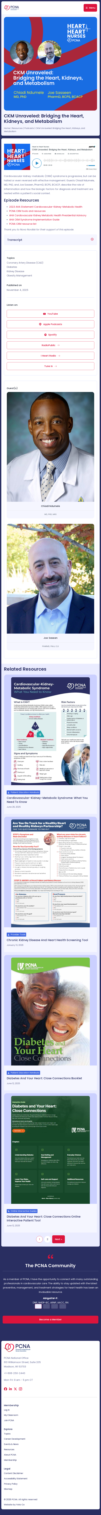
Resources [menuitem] (9, 1453)
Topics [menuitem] (7, 1438)
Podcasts (29, 128)
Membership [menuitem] (10, 1464)
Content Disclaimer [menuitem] (13, 1477)
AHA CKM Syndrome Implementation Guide (34, 219)
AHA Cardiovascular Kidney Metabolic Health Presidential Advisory (47, 215)
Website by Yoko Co (14, 1509)
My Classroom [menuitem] (11, 1419)
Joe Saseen (50, 638)
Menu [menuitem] (92, 7)
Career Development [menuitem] (14, 1443)
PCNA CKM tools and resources (27, 211)
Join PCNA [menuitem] (9, 1424)
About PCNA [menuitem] (10, 1459)
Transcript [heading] (14, 240)
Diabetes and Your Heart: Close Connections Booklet (44, 1080)
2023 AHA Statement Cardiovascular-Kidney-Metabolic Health (45, 206)
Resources (17, 128)
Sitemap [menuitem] (8, 1493)
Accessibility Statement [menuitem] (15, 1482)
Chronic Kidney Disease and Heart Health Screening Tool (47, 941)
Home (7, 128)
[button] (92, 239)
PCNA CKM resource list (22, 223)
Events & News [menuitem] (11, 1448)
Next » (58, 1243)
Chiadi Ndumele (50, 506)
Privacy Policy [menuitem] (10, 1488)
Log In (7, 1414)
